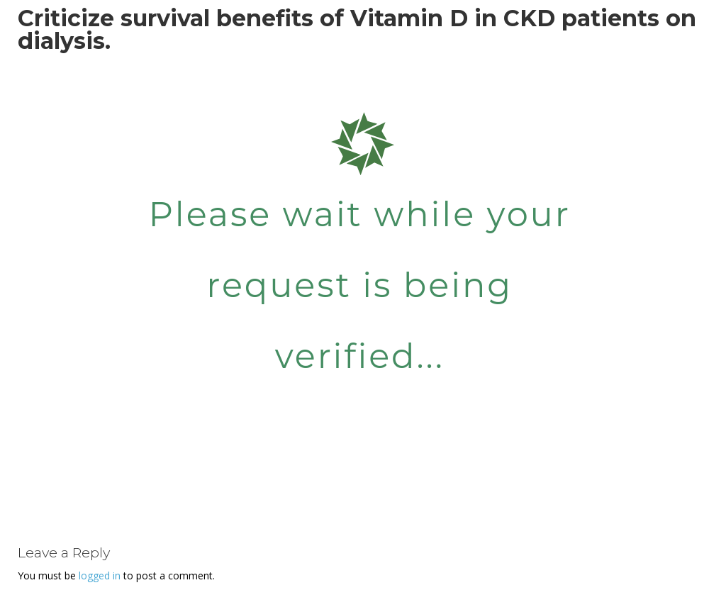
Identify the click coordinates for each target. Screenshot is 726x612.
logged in (100, 575)
